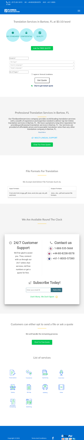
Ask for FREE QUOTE (42, 48)
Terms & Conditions (46, 74)
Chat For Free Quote (42, 144)
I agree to (43, 74)
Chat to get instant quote (42, 86)
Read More (42, 132)
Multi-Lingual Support (44, 138)
